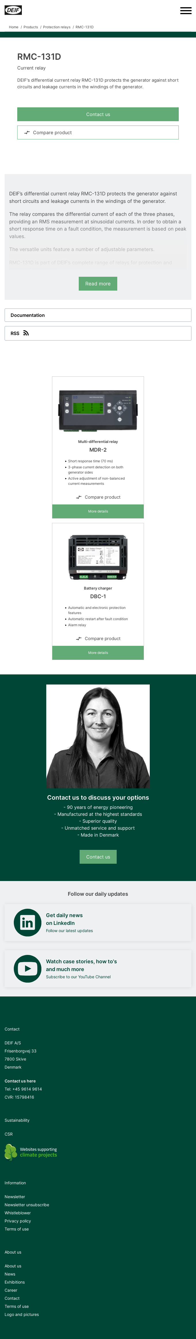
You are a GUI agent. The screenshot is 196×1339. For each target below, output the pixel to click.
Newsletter (15, 1196)
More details (98, 511)
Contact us (98, 114)
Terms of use (17, 1228)
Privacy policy (18, 1220)
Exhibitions (15, 1282)
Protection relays (56, 27)
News (10, 1273)
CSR (9, 1134)
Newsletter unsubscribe (27, 1204)
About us (13, 1265)
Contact (12, 1298)
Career (11, 1290)
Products (31, 27)
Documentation (28, 315)
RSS (20, 333)
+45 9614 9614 (27, 1088)
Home (13, 27)
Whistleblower (18, 1212)
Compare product (48, 132)
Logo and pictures (22, 1314)
